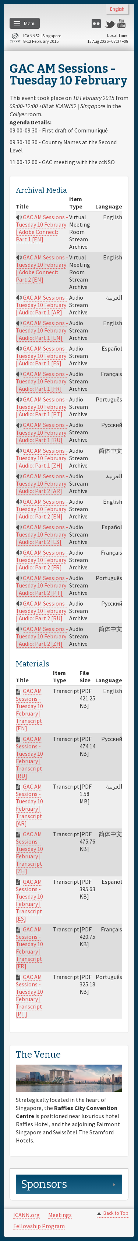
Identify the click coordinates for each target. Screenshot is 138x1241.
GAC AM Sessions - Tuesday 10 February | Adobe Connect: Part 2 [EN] (42, 268)
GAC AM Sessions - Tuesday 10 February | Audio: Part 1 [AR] (42, 305)
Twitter (110, 23)
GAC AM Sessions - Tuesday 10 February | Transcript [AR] (29, 805)
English (117, 9)
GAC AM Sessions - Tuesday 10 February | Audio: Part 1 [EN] (42, 330)
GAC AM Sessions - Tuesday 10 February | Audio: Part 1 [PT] (42, 407)
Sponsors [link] (44, 1184)
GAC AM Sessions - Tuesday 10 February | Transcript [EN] (29, 709)
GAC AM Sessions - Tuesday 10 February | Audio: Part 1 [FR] (42, 381)
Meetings (60, 1214)
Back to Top (115, 1213)
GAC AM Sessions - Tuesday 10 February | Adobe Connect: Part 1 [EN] (42, 228)
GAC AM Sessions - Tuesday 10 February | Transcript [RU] (29, 757)
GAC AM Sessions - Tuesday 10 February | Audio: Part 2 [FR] (42, 560)
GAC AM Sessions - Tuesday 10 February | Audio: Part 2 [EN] (42, 509)
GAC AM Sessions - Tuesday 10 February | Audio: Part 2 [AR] (42, 483)
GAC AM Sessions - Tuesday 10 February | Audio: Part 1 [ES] (42, 356)
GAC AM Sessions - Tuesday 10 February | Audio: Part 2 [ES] (42, 534)
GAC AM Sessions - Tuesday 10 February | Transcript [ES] (29, 900)
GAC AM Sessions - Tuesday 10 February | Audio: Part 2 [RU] (42, 611)
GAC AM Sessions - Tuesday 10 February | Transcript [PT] (29, 995)
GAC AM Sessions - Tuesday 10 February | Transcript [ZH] (29, 852)
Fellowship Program (39, 1226)
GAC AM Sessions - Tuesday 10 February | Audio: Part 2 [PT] (42, 585)
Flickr (97, 23)
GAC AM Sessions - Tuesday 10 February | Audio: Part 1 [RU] (42, 432)
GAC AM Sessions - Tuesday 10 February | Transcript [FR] (29, 947)
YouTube (122, 23)
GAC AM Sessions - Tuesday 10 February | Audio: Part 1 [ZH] (42, 458)
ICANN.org (26, 1214)
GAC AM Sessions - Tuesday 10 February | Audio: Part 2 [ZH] (42, 636)
